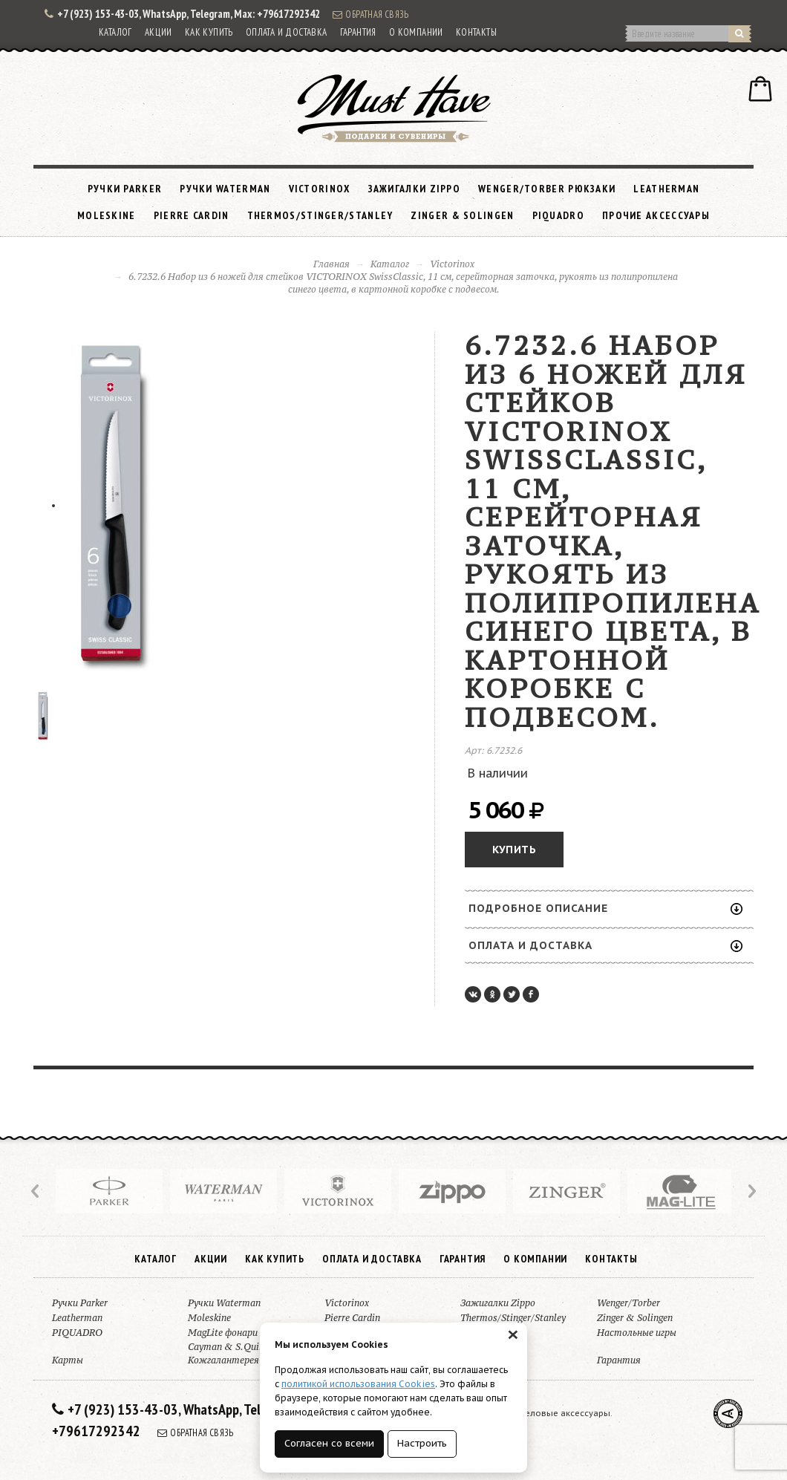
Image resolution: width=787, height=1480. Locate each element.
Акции (158, 32)
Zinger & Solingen (462, 215)
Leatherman (666, 188)
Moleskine (106, 215)
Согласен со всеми (329, 1443)
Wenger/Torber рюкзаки (546, 188)
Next (750, 1191)
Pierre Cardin (191, 215)
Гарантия (358, 32)
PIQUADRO (558, 215)
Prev (36, 1191)
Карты (67, 1360)
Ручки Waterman (225, 188)
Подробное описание (605, 908)
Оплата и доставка (286, 32)
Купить (514, 849)
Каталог (115, 32)
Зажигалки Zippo (414, 188)
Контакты (476, 32)
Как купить (209, 32)
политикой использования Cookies (358, 1383)
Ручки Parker (125, 188)
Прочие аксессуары (656, 215)
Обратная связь (370, 14)
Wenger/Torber (628, 1302)
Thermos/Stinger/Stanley (320, 215)
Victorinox (319, 188)
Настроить (422, 1443)
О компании (416, 32)
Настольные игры (636, 1332)
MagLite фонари (223, 1332)
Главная (331, 264)
